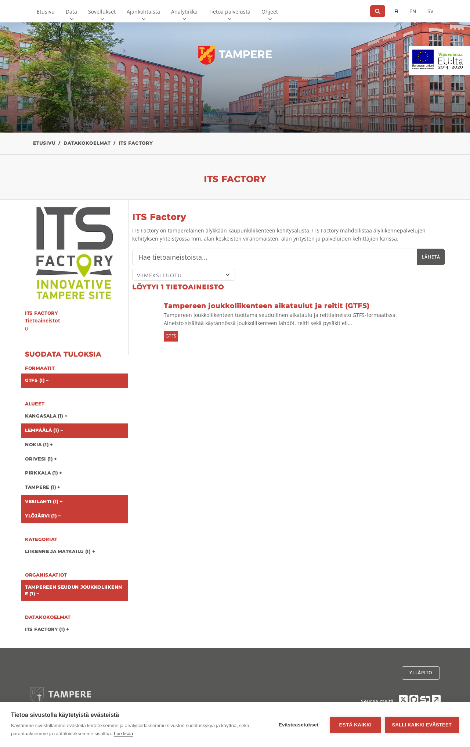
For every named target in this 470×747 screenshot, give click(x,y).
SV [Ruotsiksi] (430, 11)
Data (71, 11)
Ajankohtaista (143, 11)
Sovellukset (102, 11)
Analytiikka (184, 11)
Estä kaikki (355, 725)
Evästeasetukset (299, 725)
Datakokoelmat (87, 143)
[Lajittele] (183, 275)
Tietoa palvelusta (229, 11)
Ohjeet (269, 11)
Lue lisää (123, 733)
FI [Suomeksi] (396, 11)
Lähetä (431, 257)
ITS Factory (136, 143)
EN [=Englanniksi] (412, 11)
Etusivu (46, 11)
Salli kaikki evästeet (422, 725)
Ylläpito (420, 673)
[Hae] (377, 11)
